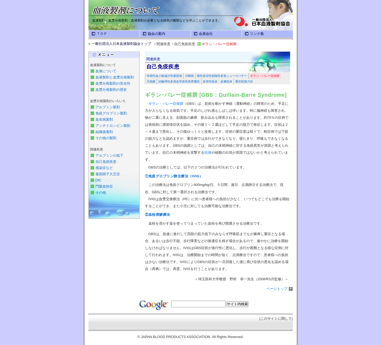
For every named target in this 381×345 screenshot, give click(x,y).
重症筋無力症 (244, 81)
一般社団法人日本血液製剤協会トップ (121, 44)
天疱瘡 (151, 81)
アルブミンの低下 (109, 155)
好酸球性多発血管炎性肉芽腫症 (179, 81)
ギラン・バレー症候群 (265, 75)
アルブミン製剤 (107, 107)
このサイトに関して (276, 319)
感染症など (104, 168)
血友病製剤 (104, 119)
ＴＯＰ (102, 34)
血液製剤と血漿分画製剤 (114, 77)
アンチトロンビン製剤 (112, 125)
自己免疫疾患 (105, 161)
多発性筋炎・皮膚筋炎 (217, 81)
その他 (100, 192)
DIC (98, 180)
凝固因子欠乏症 (107, 174)
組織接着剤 (104, 132)
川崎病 (189, 75)
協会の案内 (156, 34)
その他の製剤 (105, 138)
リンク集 (257, 34)
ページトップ (276, 289)
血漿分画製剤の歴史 (111, 89)
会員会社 (206, 34)
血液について (105, 71)
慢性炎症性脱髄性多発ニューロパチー (222, 75)
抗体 (207, 152)
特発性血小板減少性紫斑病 (164, 75)
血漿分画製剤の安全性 (112, 83)
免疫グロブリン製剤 (111, 113)
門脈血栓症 (104, 186)
